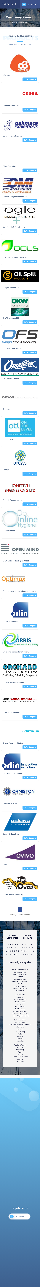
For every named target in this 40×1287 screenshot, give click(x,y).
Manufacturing (20, 1032)
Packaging (20, 1041)
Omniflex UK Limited (11, 379)
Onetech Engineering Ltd (12, 500)
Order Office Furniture (11, 713)
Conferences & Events (20, 981)
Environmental (20, 995)
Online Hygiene (9, 530)
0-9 (8, 944)
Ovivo (5, 864)
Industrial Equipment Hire (20, 1016)
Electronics (20, 991)
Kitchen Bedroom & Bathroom (20, 1025)
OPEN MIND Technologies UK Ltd (16, 561)
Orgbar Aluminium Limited (13, 743)
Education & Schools (20, 988)
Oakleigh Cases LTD (11, 106)
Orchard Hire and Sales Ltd (13, 682)
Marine (19, 1034)
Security (20, 1054)
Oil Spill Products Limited (12, 288)
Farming (20, 997)
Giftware (20, 1004)
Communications (20, 979)
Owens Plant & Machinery (13, 895)
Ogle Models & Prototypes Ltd (14, 227)
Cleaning (20, 977)
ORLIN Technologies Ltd (12, 773)
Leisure (20, 1029)
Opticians (20, 1039)
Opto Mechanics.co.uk (11, 622)
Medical (20, 1036)
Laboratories (20, 1027)
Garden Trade (20, 1002)
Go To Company (30, 79)
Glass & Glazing (20, 1006)
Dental (20, 984)
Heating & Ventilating (20, 1011)
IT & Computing (20, 1022)
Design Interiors (20, 986)
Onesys (6, 470)
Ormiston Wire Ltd (10, 804)
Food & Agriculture (20, 999)
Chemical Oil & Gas (20, 974)
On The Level (8, 439)
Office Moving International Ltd (15, 197)
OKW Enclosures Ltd (11, 318)
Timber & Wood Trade (20, 1057)
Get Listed (17, 1216)
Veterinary (20, 1061)
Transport (20, 1059)
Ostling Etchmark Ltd (11, 834)
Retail (20, 1052)
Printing (20, 1047)
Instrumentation (20, 1020)
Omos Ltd (6, 409)
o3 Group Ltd (8, 75)
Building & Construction (20, 970)
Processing (20, 1050)
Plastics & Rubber (20, 1045)
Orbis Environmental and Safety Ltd (16, 652)
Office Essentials (9, 166)
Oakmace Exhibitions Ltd (12, 136)
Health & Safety (20, 1009)
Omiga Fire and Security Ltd (13, 348)
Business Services (20, 972)
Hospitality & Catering (20, 1013)
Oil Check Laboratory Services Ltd (16, 257)
